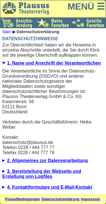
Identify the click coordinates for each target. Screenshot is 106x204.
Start (6, 31)
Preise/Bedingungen (22, 199)
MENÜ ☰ (86, 6)
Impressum (90, 199)
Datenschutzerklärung (60, 199)
